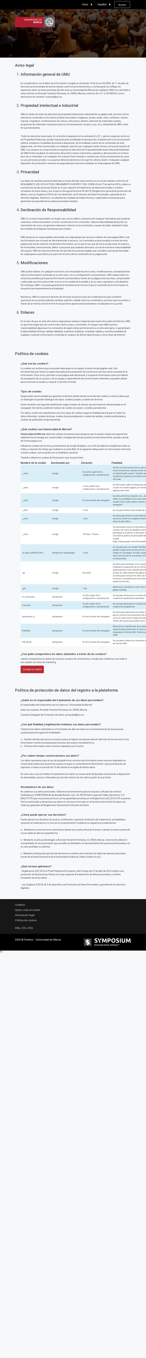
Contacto (20, 904)
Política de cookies (26, 920)
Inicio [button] (87, 4)
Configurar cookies (32, 669)
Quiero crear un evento (27, 910)
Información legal (24, 915)
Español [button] (104, 4)
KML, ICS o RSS (24, 928)
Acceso (122, 5)
